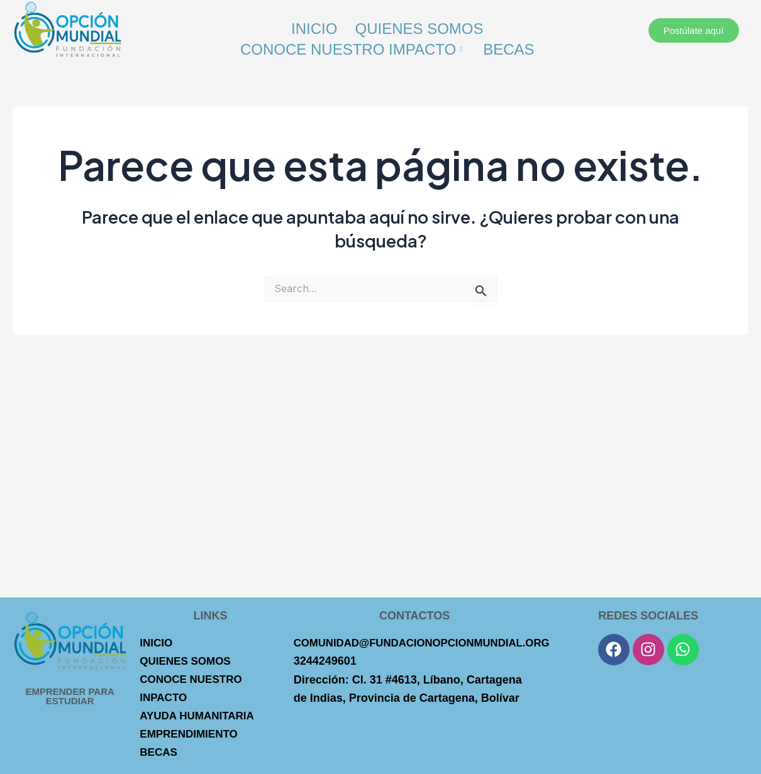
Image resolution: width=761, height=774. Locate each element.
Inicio (313, 27)
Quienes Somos (419, 27)
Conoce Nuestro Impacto (352, 46)
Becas (509, 46)
